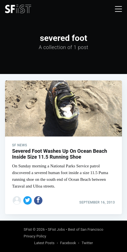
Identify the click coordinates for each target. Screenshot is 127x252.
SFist (28, 229)
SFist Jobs (56, 229)
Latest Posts (44, 243)
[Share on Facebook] (38, 200)
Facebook (68, 243)
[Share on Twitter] (27, 200)
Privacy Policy (35, 236)
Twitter (87, 243)
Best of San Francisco (85, 229)
